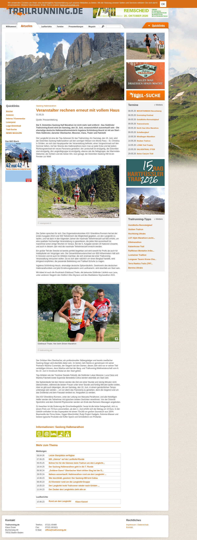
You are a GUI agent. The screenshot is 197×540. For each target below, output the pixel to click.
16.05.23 (40, 486)
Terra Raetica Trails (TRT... (140, 263)
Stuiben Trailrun (144, 141)
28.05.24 (40, 474)
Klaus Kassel (81, 502)
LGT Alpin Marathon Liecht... (141, 238)
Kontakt (129, 527)
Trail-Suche (11, 129)
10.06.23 (40, 478)
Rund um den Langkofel (60, 501)
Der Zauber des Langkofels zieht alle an (67, 489)
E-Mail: (39, 530)
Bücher (9, 111)
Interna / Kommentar (15, 119)
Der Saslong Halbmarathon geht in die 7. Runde (71, 467)
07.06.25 (40, 459)
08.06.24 (40, 470)
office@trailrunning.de (55, 530)
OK (163, 4)
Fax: (37, 527)
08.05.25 (40, 463)
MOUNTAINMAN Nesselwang (149, 111)
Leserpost (10, 122)
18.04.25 (40, 467)
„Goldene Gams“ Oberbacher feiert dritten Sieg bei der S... (76, 470)
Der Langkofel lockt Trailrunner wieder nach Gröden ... (74, 486)
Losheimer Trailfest (137, 255)
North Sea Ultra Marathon (148, 128)
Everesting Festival (145, 115)
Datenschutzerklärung (69, 5)
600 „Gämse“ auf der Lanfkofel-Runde (66, 459)
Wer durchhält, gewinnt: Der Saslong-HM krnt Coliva (73, 478)
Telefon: (39, 525)
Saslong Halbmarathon (46, 106)
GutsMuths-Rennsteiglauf (148, 119)
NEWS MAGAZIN (14, 133)
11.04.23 (40, 489)
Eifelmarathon (134, 242)
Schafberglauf (143, 132)
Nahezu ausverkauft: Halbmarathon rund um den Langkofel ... (77, 474)
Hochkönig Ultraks (137, 234)
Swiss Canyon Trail (145, 154)
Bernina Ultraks (135, 268)
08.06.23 (40, 482)
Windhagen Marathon (146, 137)
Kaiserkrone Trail (136, 246)
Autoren (10, 115)
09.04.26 (40, 455)
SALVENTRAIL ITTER (146, 149)
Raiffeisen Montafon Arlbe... (141, 251)
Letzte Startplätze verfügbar (62, 455)
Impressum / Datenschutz (137, 525)
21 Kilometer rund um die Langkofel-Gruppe (69, 482)
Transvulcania (143, 124)
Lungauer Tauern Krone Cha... (142, 259)
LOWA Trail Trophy (145, 145)
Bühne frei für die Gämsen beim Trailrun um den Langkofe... (77, 463)
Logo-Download (13, 126)
